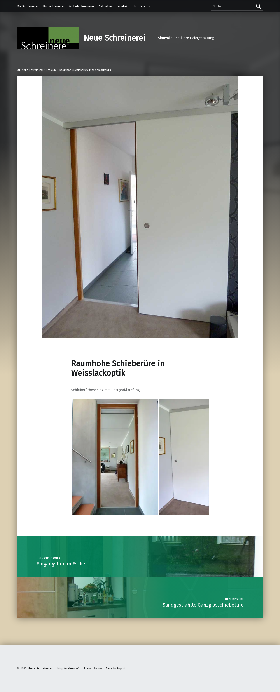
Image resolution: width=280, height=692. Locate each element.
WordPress (84, 668)
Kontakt (123, 6)
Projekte (51, 69)
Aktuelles (106, 6)
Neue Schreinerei (114, 38)
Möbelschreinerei (81, 6)
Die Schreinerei (27, 6)
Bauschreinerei (53, 6)
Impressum (142, 6)
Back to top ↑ (115, 668)
